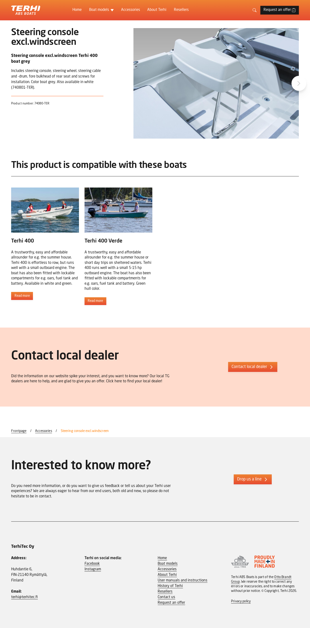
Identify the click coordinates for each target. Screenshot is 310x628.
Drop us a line (253, 479)
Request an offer (279, 10)
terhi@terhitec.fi (24, 597)
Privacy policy (241, 601)
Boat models (99, 10)
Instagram (93, 569)
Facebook (92, 564)
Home (77, 10)
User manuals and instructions (182, 580)
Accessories (130, 10)
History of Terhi (170, 586)
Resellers (181, 10)
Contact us (166, 597)
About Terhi (156, 10)
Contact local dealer (253, 367)
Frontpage (18, 431)
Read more (22, 296)
